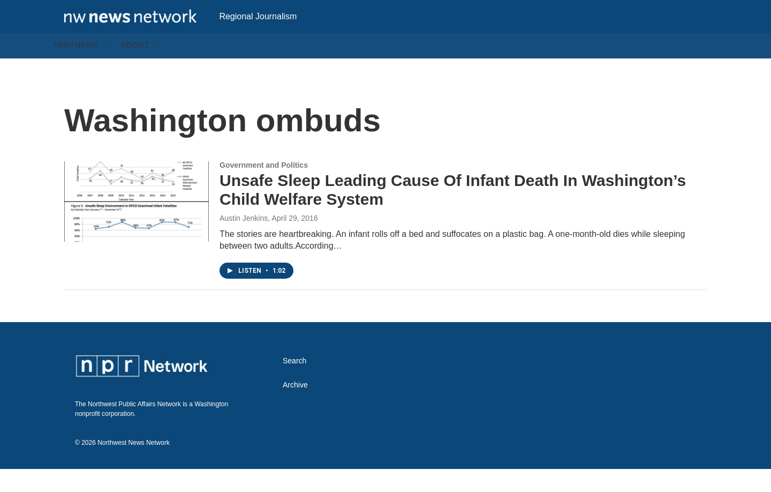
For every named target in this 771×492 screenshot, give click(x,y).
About (135, 68)
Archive (295, 408)
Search (294, 384)
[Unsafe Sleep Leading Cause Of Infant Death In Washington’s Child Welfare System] (136, 224)
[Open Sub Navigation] (106, 68)
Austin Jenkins (244, 241)
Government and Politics (264, 188)
